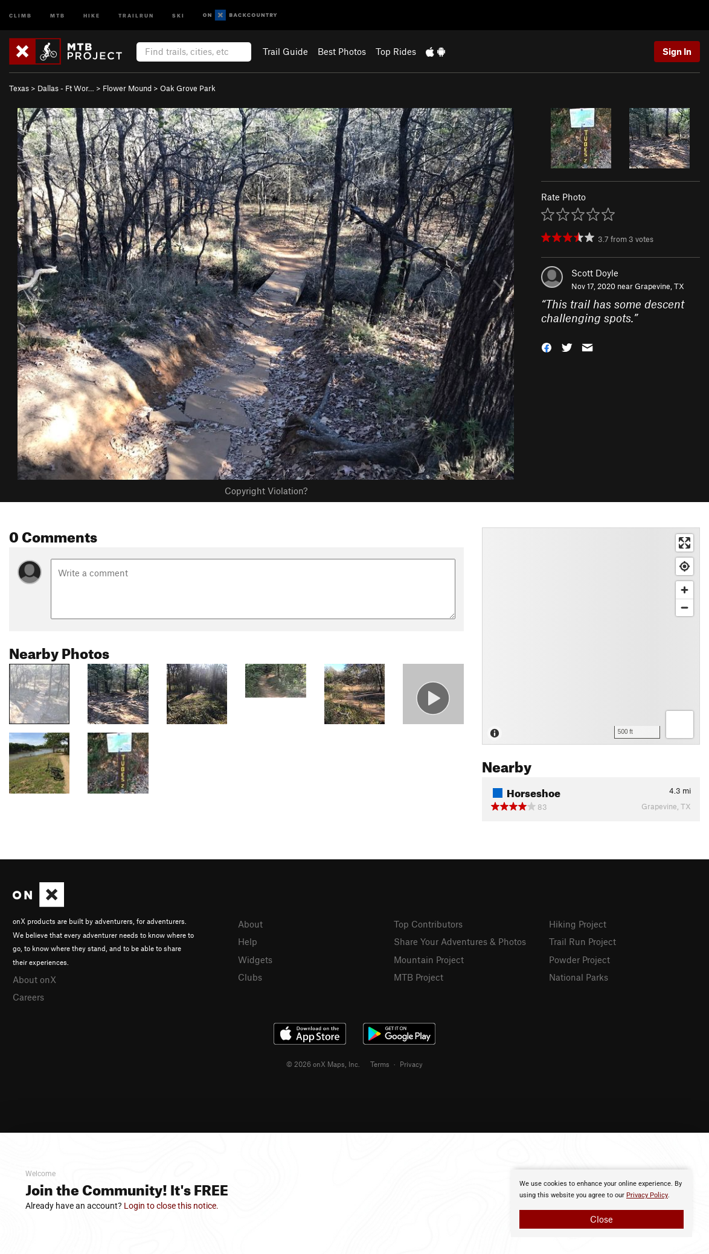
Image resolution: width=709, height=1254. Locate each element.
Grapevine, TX (659, 286)
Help (247, 941)
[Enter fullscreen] (684, 543)
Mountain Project (429, 959)
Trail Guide (285, 51)
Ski (178, 15)
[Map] (591, 636)
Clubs (250, 977)
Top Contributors (428, 923)
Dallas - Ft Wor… (65, 88)
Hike (91, 15)
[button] (546, 346)
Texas (19, 88)
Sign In (676, 51)
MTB (57, 15)
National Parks (578, 977)
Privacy (411, 1064)
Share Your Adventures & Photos (460, 941)
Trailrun (136, 15)
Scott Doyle (594, 272)
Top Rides (396, 51)
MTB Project (418, 977)
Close (601, 1219)
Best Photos (342, 51)
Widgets (255, 959)
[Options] (679, 724)
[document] (601, 1203)
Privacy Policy (647, 1195)
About (250, 923)
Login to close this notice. (171, 1206)
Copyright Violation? (266, 490)
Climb (20, 15)
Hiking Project (577, 923)
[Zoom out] (684, 607)
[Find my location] (684, 566)
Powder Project (579, 959)
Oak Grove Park (188, 88)
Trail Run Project (582, 941)
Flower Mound (127, 88)
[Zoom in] (684, 590)
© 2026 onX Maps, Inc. (323, 1064)
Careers (28, 996)
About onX (34, 979)
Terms (380, 1064)
